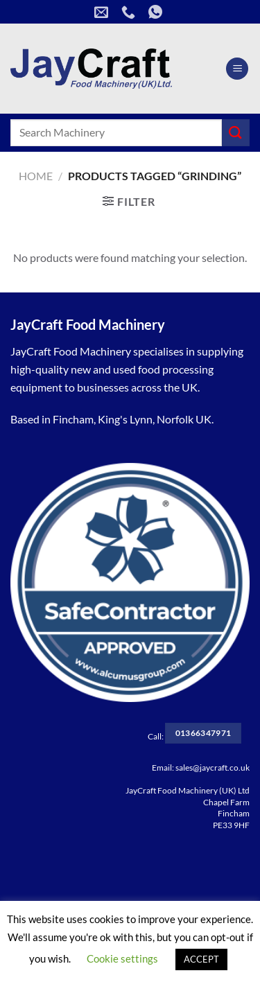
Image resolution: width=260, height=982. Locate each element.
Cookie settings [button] (122, 958)
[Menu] (237, 69)
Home (36, 175)
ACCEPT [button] (201, 959)
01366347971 (203, 732)
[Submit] (236, 132)
